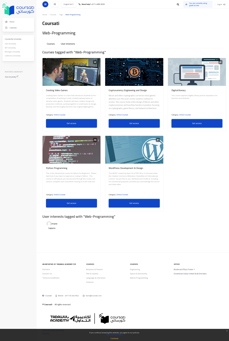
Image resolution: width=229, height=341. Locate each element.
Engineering (135, 269)
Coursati (48, 295)
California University (12, 55)
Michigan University (12, 51)
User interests (68, 44)
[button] (178, 4)
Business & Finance (94, 269)
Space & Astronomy (138, 273)
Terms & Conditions (50, 278)
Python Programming (56, 168)
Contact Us (47, 273)
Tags (61, 14)
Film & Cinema (92, 273)
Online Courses (59, 114)
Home (44, 14)
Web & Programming (139, 278)
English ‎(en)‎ (68, 4)
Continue (114, 338)
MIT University (10, 47)
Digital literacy (178, 90)
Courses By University (13, 39)
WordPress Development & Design (126, 168)
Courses (51, 44)
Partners (46, 269)
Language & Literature (95, 278)
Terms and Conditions (114, 334)
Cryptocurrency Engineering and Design (128, 90)
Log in (221, 4)
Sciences (90, 282)
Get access (71, 123)
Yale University (10, 43)
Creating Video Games (57, 90)
